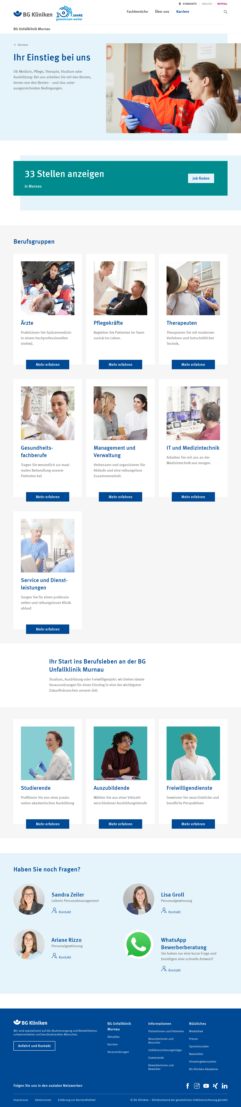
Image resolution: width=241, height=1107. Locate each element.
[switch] (226, 12)
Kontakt (61, 911)
